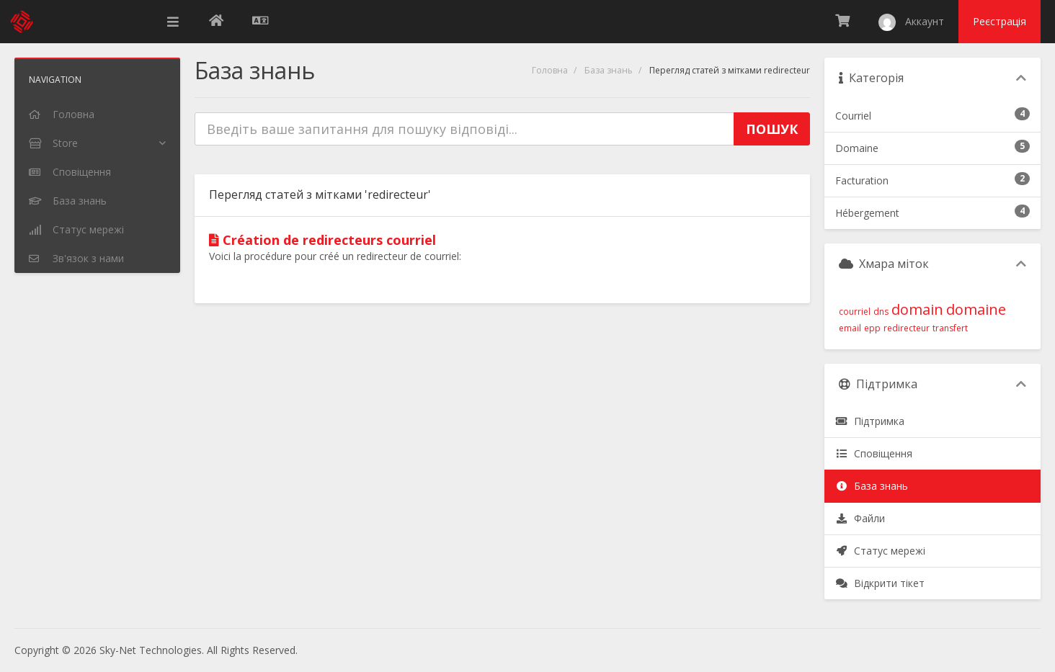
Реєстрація (999, 21)
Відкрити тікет (880, 583)
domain (917, 309)
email (850, 328)
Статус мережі (880, 550)
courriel (855, 311)
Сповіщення (873, 453)
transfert (950, 328)
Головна (550, 70)
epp (872, 328)
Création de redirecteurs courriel (322, 239)
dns (881, 311)
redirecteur (906, 328)
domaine (976, 309)
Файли (860, 518)
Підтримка (869, 421)
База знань (608, 70)
